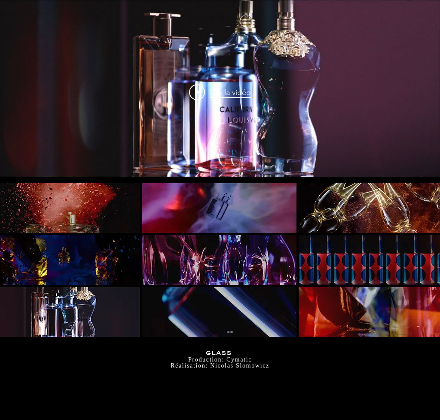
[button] (219, 208)
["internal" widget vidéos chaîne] (220, 92)
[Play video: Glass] (220, 92)
